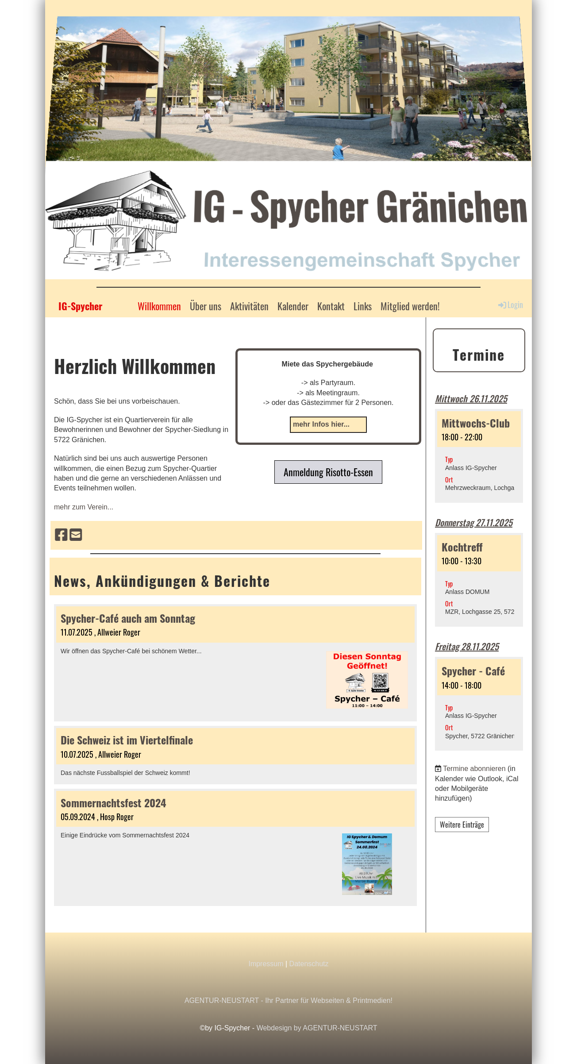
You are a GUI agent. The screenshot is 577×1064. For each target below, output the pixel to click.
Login (510, 304)
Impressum (265, 964)
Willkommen (159, 306)
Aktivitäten (249, 306)
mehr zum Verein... (83, 507)
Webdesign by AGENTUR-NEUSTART (317, 1028)
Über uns (205, 306)
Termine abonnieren (474, 768)
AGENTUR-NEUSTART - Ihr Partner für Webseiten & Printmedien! (288, 1000)
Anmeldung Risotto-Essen (328, 472)
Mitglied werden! (410, 306)
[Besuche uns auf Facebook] (246, 535)
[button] (479, 456)
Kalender (292, 306)
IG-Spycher (80, 306)
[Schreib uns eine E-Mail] (260, 535)
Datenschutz (309, 964)
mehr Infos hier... (321, 424)
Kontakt (331, 306)
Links (363, 306)
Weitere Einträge (462, 824)
